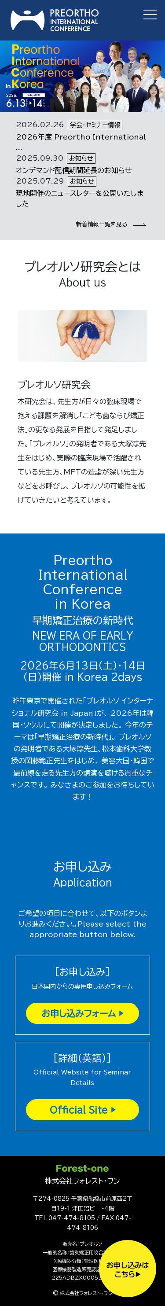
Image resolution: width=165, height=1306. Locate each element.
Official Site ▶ (82, 1109)
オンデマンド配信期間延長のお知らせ (74, 170)
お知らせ (81, 158)
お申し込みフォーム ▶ (82, 1013)
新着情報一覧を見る (110, 224)
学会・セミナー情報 (95, 125)
